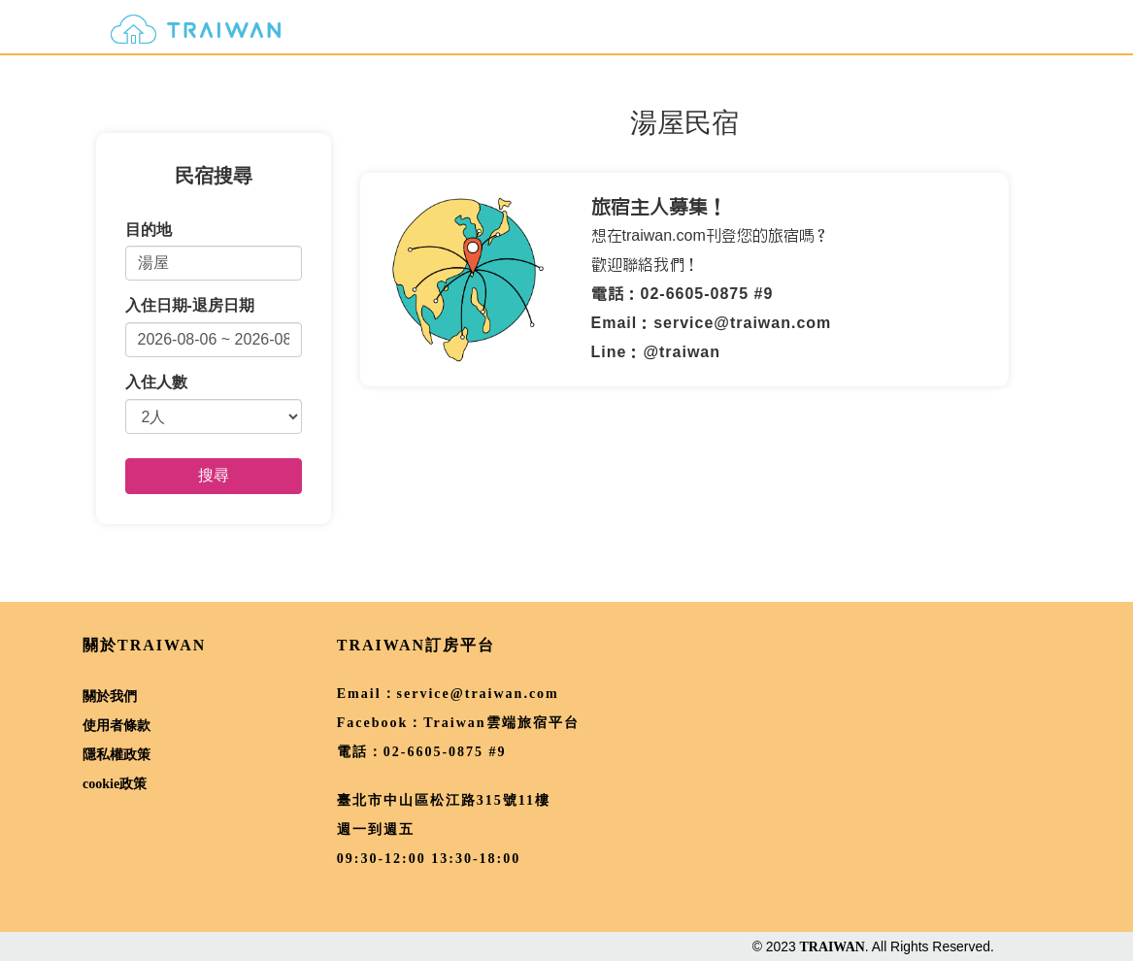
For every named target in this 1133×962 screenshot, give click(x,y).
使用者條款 (116, 725)
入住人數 (156, 382)
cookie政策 (115, 784)
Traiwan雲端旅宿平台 (501, 722)
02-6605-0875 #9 (445, 752)
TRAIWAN (832, 947)
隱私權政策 (116, 754)
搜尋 (213, 475)
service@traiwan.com (478, 693)
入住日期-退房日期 (189, 305)
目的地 (148, 229)
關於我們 (110, 696)
